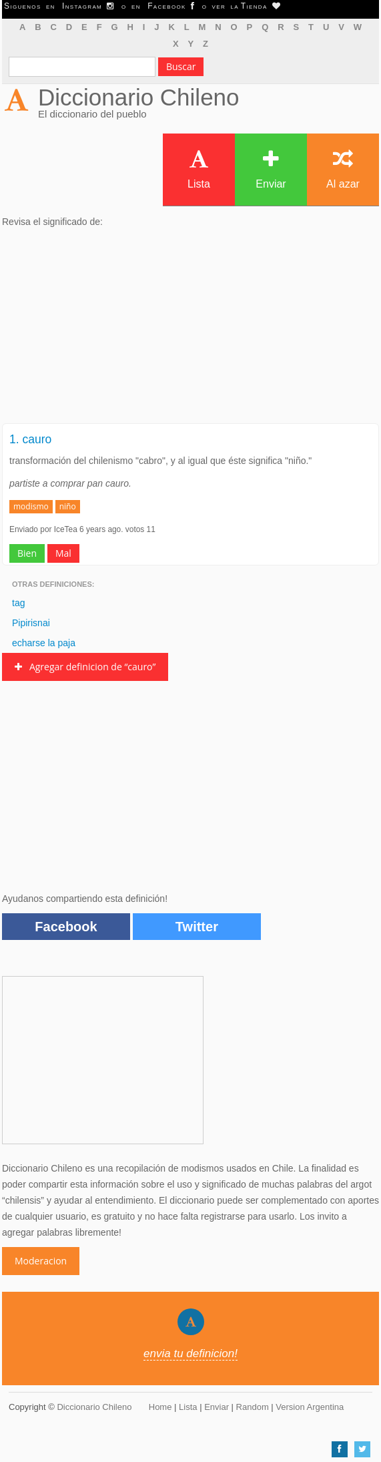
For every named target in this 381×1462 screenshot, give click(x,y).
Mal (63, 553)
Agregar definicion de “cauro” (85, 666)
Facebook (66, 926)
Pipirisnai (31, 623)
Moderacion (41, 1260)
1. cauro (30, 439)
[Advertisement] (190, 329)
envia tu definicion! (190, 1353)
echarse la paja (43, 643)
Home (160, 1407)
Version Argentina (310, 1407)
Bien (27, 553)
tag (18, 602)
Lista (198, 169)
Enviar (271, 169)
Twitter (196, 926)
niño (67, 506)
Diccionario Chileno (139, 97)
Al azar (343, 169)
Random (252, 1407)
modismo (31, 506)
